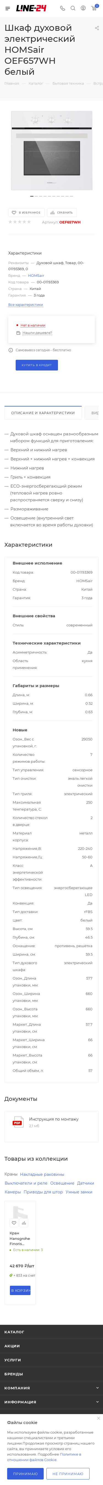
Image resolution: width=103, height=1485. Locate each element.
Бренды (13, 1374)
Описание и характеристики (43, 413)
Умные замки (79, 1192)
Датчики (85, 1183)
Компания (17, 1388)
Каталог (14, 1332)
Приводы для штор (43, 1192)
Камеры (13, 1192)
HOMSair (36, 275)
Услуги (12, 1360)
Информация (20, 1402)
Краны (11, 1174)
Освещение (62, 1183)
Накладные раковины (42, 1174)
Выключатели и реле (26, 1183)
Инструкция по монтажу (54, 1119)
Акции (12, 1346)
